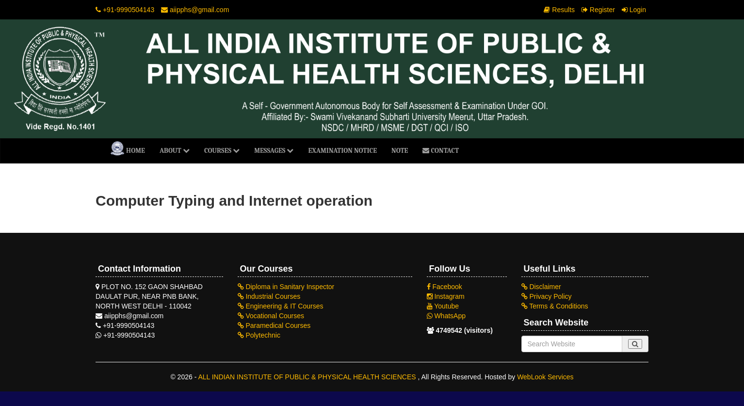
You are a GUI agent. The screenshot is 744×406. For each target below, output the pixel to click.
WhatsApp (446, 316)
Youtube (443, 306)
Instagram (446, 296)
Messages (273, 150)
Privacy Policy (546, 296)
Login (634, 10)
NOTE (399, 150)
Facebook (444, 287)
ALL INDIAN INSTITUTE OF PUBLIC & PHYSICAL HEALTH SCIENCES (308, 377)
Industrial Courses (269, 296)
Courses (222, 150)
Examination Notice (342, 150)
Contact (440, 150)
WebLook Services (545, 377)
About (175, 150)
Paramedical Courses (274, 325)
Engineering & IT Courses (280, 306)
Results (559, 10)
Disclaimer (541, 287)
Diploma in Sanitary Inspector (286, 287)
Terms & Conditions (554, 306)
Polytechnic (259, 335)
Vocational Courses (271, 316)
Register (598, 10)
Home (127, 148)
